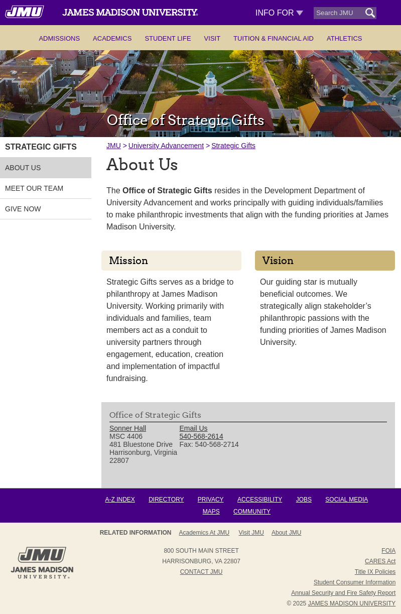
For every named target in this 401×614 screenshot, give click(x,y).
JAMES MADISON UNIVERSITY (352, 603)
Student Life (168, 38)
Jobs (304, 499)
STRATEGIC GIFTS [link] (41, 147)
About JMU (286, 532)
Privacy (211, 499)
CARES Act (380, 561)
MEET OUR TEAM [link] (34, 188)
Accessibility (259, 499)
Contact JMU (201, 571)
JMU (113, 146)
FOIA (388, 550)
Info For (279, 13)
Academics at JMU (204, 532)
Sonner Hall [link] (127, 428)
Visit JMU (251, 532)
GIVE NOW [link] (23, 209)
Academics (112, 38)
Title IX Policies (375, 571)
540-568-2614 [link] (201, 436)
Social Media (346, 499)
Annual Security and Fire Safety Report (343, 592)
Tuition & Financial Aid (273, 38)
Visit (212, 38)
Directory (166, 499)
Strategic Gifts (233, 146)
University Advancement (166, 146)
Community (252, 511)
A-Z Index (120, 499)
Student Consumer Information (354, 582)
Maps (211, 511)
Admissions (59, 38)
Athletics (344, 38)
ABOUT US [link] (23, 168)
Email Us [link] (193, 428)
